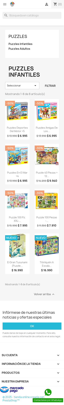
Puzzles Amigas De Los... (47, 129)
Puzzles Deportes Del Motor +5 (17, 129)
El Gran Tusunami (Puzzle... (17, 264)
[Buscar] (32, 15)
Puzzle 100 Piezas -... (46, 219)
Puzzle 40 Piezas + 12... (47, 174)
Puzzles (18, 36)
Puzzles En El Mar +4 (17, 174)
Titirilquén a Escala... (47, 264)
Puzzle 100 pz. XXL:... (17, 219)
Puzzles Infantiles (20, 44)
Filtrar (50, 86)
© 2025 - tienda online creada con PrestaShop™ (23, 398)
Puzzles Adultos (19, 49)
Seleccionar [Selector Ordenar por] (22, 86)
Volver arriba (44, 294)
